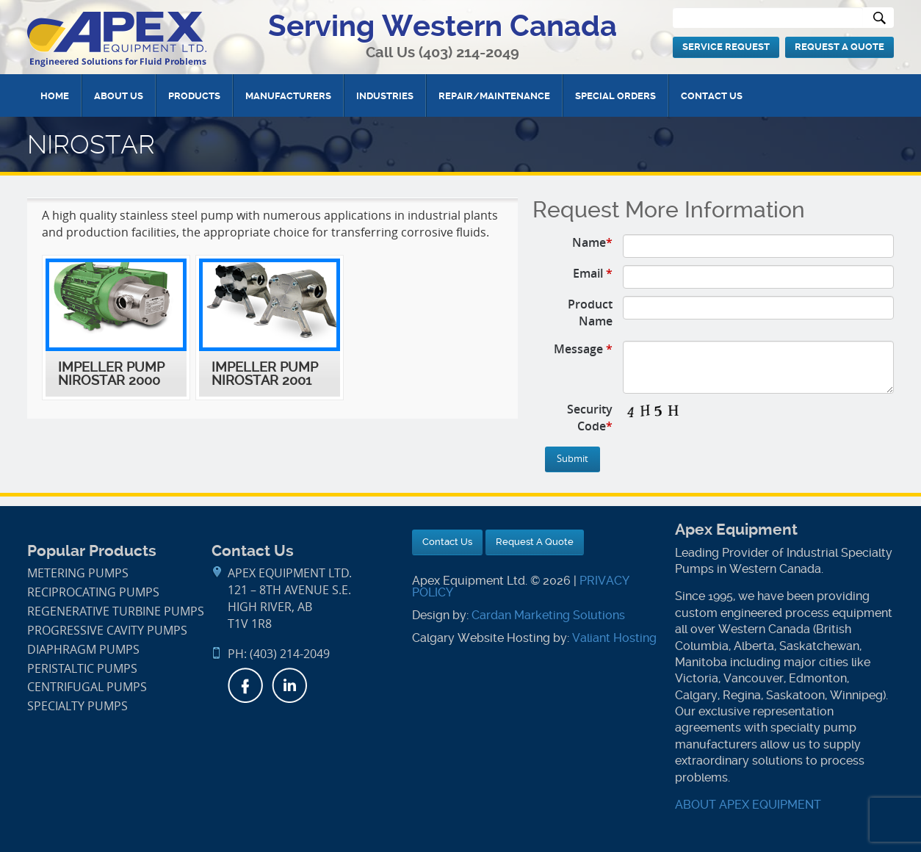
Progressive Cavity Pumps (107, 631)
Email (593, 273)
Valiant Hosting (614, 638)
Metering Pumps (78, 573)
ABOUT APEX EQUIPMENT (748, 805)
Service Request (726, 46)
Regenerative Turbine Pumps (115, 611)
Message (583, 349)
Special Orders (615, 95)
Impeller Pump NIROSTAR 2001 (265, 374)
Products (194, 95)
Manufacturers (288, 95)
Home (54, 95)
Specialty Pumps (77, 706)
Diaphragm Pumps (83, 650)
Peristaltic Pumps (82, 669)
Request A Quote (839, 46)
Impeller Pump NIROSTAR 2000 (111, 374)
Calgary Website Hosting (481, 638)
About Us (118, 95)
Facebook (245, 685)
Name (592, 242)
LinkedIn (289, 685)
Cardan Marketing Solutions (548, 615)
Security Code (590, 417)
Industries (384, 95)
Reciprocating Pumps (93, 592)
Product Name (590, 312)
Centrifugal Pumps (87, 687)
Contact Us (712, 95)
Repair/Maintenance (494, 95)
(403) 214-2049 (469, 52)
